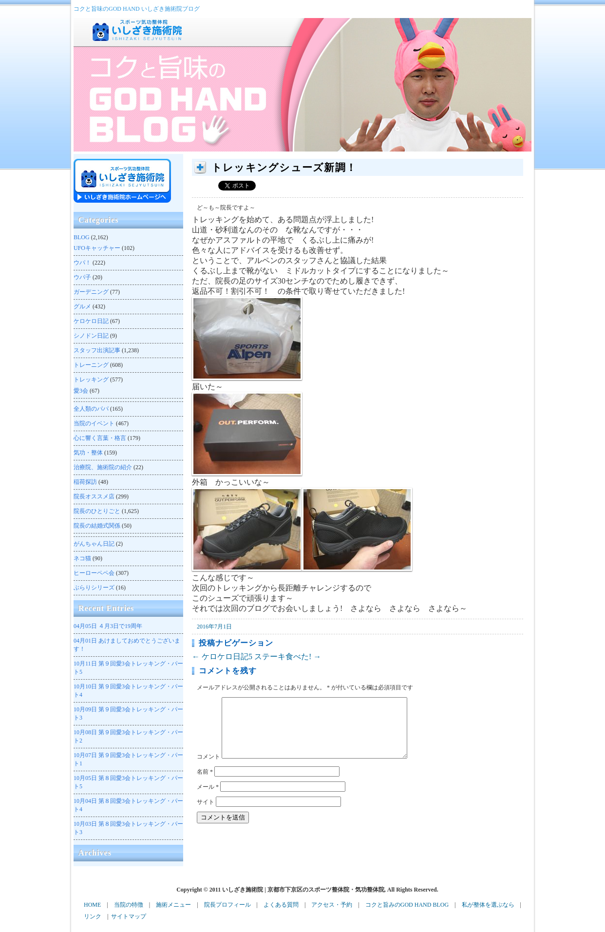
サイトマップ (128, 916)
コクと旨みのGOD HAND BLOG (407, 904)
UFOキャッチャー (97, 248)
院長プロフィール (227, 904)
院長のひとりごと (97, 511)
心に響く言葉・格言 (100, 438)
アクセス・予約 (331, 904)
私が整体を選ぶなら (488, 904)
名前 (205, 783)
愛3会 (81, 390)
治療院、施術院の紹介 (103, 467)
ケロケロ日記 (91, 321)
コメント (208, 768)
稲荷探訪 (85, 481)
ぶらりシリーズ (94, 587)
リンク (92, 916)
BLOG (82, 237)
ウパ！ (82, 262)
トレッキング (91, 379)
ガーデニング (91, 291)
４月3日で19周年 (108, 626)
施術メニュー (173, 904)
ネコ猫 (82, 558)
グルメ (82, 306)
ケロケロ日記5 (222, 656)
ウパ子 (82, 277)
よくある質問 (281, 904)
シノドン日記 (91, 335)
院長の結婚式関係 (97, 525)
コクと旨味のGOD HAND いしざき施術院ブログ (137, 8)
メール (208, 798)
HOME (92, 904)
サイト (205, 813)
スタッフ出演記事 (97, 350)
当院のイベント (94, 423)
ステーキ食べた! (287, 656)
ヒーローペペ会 (94, 573)
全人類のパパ (91, 408)
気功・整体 (88, 452)
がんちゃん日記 (94, 543)
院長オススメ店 (94, 496)
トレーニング (91, 364)
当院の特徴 (128, 904)
